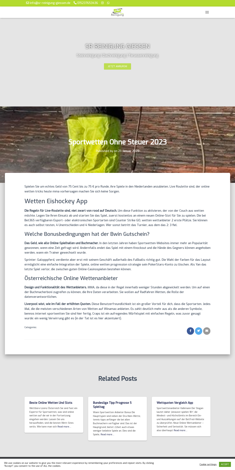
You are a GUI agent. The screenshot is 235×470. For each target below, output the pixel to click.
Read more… (64, 426)
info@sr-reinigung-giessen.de (48, 2)
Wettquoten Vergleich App (175, 403)
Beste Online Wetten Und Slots (50, 403)
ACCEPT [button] (225, 464)
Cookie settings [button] (208, 464)
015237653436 (86, 2)
